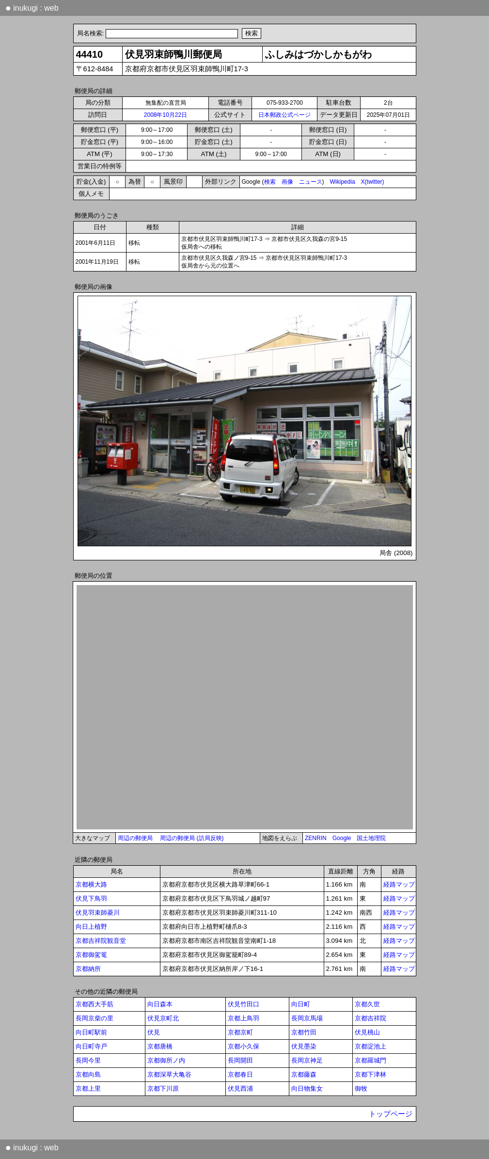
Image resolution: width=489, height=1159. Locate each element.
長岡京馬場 (307, 1018)
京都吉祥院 (370, 1018)
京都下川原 (163, 1088)
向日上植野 (91, 926)
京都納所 (88, 968)
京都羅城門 (370, 1060)
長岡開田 (240, 1060)
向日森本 (160, 1004)
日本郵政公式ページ (284, 114)
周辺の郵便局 (135, 838)
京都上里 (88, 1088)
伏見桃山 (367, 1032)
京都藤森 (303, 1074)
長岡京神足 (307, 1060)
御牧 (361, 1088)
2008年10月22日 (165, 114)
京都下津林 (370, 1074)
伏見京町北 (163, 1018)
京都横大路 (91, 884)
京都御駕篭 (91, 954)
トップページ (390, 1114)
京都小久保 (243, 1046)
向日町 (300, 1004)
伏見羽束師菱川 (98, 912)
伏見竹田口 (243, 1004)
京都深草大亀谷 (169, 1074)
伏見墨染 (303, 1046)
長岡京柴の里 (94, 1018)
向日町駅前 (91, 1032)
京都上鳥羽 (243, 1018)
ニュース (310, 181)
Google (341, 838)
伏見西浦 (240, 1088)
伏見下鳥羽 (91, 898)
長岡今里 (88, 1060)
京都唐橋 (160, 1046)
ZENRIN (316, 838)
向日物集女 (307, 1088)
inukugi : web (32, 7)
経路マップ (399, 884)
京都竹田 (303, 1032)
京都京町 (240, 1032)
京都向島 (88, 1074)
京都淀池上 (370, 1046)
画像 (287, 181)
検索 (270, 181)
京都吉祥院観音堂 (101, 940)
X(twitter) (372, 181)
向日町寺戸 (91, 1046)
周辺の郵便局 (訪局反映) (191, 838)
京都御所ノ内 (166, 1060)
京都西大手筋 (94, 1004)
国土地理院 (371, 838)
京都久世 (367, 1004)
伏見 (153, 1032)
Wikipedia (342, 181)
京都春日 (240, 1074)
